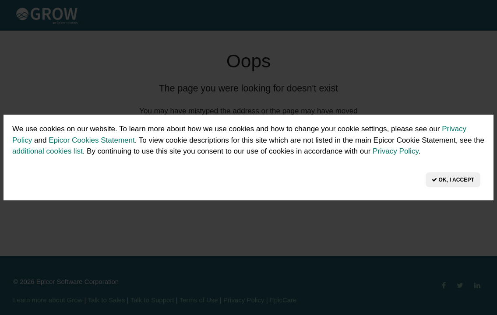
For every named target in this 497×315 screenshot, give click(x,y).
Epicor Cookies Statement (92, 140)
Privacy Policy (396, 151)
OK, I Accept (453, 180)
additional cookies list (47, 151)
